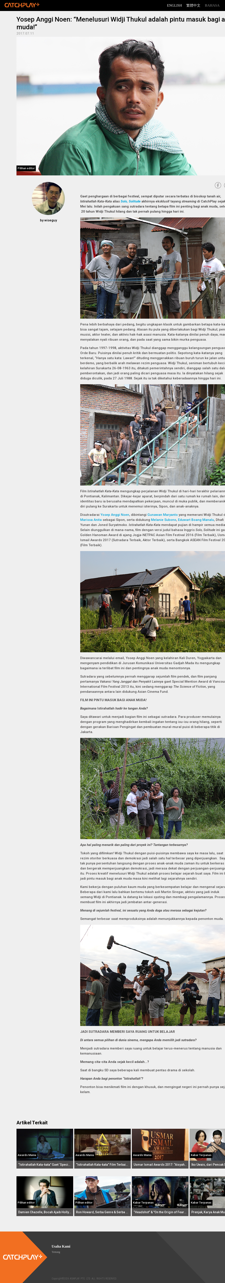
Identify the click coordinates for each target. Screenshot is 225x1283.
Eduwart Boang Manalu (196, 520)
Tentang (56, 1252)
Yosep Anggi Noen (114, 515)
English (174, 5)
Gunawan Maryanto (162, 515)
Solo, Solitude (131, 201)
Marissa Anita (91, 520)
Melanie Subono (163, 520)
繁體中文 (193, 5)
